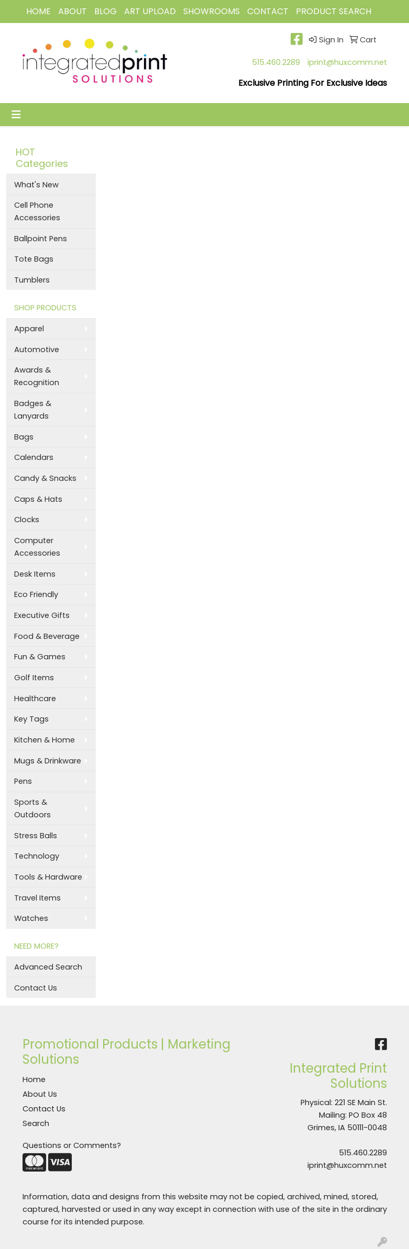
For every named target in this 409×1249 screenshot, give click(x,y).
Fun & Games (39, 656)
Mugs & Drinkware (47, 761)
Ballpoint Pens (40, 238)
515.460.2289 (276, 62)
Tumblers (32, 280)
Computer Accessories (37, 546)
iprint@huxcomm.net (347, 62)
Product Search (333, 11)
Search (36, 1123)
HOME (38, 11)
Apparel (29, 328)
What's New (36, 184)
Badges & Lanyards (32, 409)
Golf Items (34, 677)
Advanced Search (48, 967)
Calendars (33, 457)
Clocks (26, 519)
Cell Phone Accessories (37, 211)
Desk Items (35, 574)
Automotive (36, 349)
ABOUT (72, 11)
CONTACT (268, 11)
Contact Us (35, 988)
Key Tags (31, 719)
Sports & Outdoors (32, 808)
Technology (36, 856)
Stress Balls (35, 835)
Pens (23, 781)
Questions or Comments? (72, 1145)
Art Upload (150, 11)
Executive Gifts (42, 615)
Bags (24, 437)
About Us (40, 1094)
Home (34, 1079)
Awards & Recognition (36, 376)
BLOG (105, 11)
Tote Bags (33, 259)
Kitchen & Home (44, 740)
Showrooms (211, 11)
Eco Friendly (36, 594)
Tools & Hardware (48, 877)
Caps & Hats (38, 499)
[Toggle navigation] (16, 114)
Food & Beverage (47, 636)
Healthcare (35, 698)
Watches (31, 918)
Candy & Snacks (45, 478)
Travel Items (37, 898)
